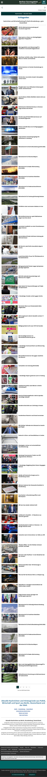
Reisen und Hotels (23, 719)
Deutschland (29, 715)
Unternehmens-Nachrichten (23, 717)
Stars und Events (23, 721)
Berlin (15, 715)
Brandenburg (21, 715)
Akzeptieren (32, 774)
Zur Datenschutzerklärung (18, 774)
